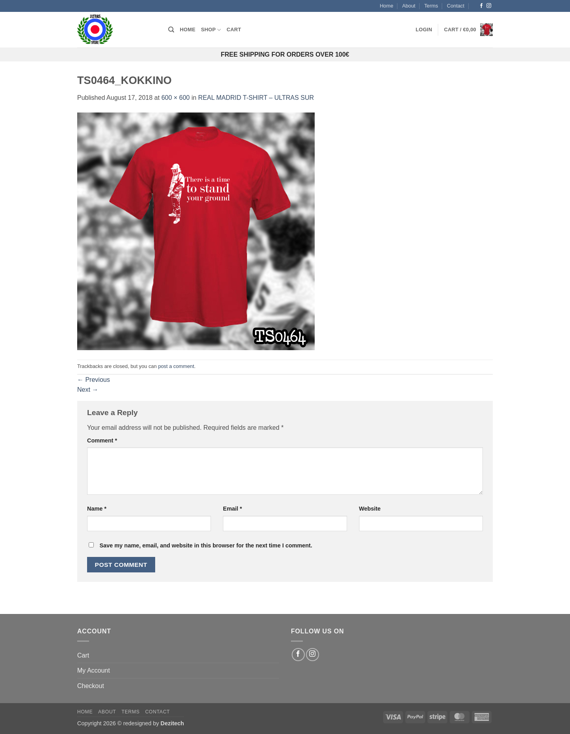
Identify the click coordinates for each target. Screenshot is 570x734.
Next (87, 389)
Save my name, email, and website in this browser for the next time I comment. (205, 545)
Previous (93, 379)
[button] (424, 30)
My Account (93, 670)
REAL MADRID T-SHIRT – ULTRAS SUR (256, 97)
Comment (102, 440)
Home (386, 6)
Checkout (90, 686)
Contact (455, 6)
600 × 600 (176, 97)
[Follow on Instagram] (488, 6)
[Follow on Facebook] (481, 6)
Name (96, 508)
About (408, 6)
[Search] (171, 29)
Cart (234, 29)
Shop (211, 30)
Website (370, 508)
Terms (431, 6)
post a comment (176, 366)
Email (232, 508)
